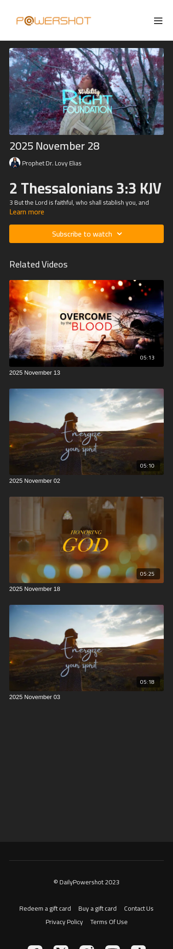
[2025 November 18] (86, 589)
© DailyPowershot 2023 (86, 882)
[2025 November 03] (86, 697)
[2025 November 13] (86, 372)
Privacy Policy (64, 922)
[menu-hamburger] (158, 20)
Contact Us (139, 908)
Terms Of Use (109, 922)
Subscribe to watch (88, 234)
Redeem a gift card (45, 908)
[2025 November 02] (86, 481)
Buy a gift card (97, 908)
